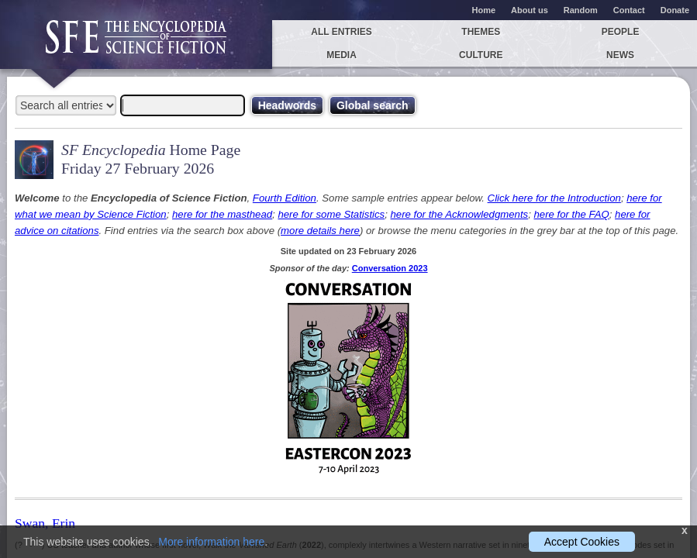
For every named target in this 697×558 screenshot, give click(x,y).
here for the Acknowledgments (460, 214)
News (620, 55)
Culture (480, 55)
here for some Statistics (331, 214)
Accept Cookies (581, 542)
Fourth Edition (284, 198)
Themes (480, 31)
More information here (211, 542)
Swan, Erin (45, 523)
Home (484, 10)
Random (581, 10)
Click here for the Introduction (554, 198)
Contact (629, 10)
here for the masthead (222, 214)
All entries (341, 31)
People (621, 31)
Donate (675, 10)
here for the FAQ (571, 214)
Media (341, 55)
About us (529, 10)
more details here (320, 230)
